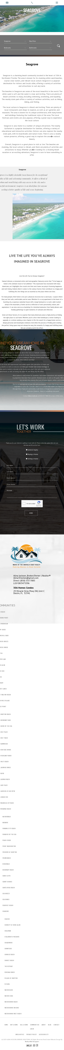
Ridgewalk (6, 864)
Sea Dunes (6, 899)
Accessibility (43, 1034)
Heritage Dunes (6, 750)
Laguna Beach (5, 779)
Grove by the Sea (6, 726)
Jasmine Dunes (6, 767)
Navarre (5, 822)
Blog (49, 1025)
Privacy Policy (31, 1034)
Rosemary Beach (8, 870)
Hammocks (4, 744)
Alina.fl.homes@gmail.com (25, 577)
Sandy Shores (7, 882)
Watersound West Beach (13, 1014)
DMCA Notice (20, 1034)
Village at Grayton (11, 978)
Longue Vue (4, 797)
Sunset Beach (9, 960)
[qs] (40, 41)
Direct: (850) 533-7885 (24, 580)
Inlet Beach (5, 761)
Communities (34, 1025)
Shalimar (8, 931)
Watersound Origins (12, 1008)
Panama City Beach (9, 828)
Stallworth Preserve (12, 937)
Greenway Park (6, 720)
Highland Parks (6, 756)
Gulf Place (4, 732)
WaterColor (9, 990)
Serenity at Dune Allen (12, 925)
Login (32, 1029)
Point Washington (9, 846)
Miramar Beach (6, 809)
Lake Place (4, 785)
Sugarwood (8, 943)
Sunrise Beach (10, 954)
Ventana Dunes (10, 972)
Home (6, 1025)
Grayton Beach (6, 714)
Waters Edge (9, 996)
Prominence (7, 858)
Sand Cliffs (7, 876)
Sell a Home (24, 1025)
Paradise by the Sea (9, 834)
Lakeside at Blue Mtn (8, 791)
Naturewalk (7, 817)
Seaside (7, 919)
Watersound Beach (11, 1002)
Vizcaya (7, 984)
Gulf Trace (4, 738)
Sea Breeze (6, 893)
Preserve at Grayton (10, 852)
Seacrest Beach (8, 905)
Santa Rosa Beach (9, 887)
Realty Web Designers (32, 1041)
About (44, 1025)
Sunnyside (8, 948)
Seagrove (6, 911)
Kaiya (2, 773)
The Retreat (9, 966)
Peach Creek (7, 840)
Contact (56, 1025)
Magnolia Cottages (7, 803)
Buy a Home (14, 1025)
